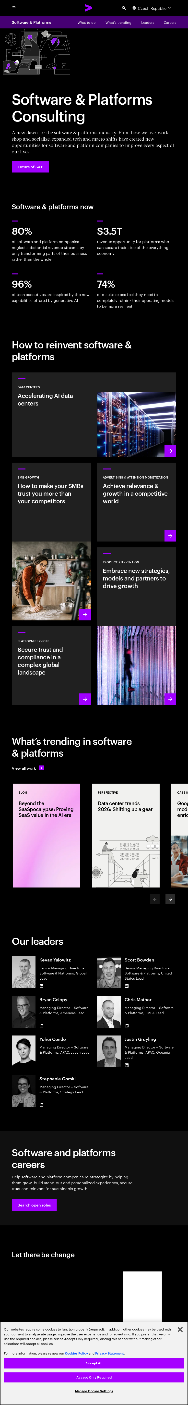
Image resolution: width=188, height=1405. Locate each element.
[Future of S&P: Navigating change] (30, 167)
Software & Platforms (31, 22)
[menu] (14, 8)
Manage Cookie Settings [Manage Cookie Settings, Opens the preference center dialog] (94, 1391)
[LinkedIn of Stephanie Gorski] (41, 1105)
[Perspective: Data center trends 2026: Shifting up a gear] (126, 835)
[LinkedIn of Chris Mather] (126, 1026)
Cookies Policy (76, 1353)
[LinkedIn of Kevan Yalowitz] (41, 986)
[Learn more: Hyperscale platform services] (51, 665)
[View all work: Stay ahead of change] (28, 768)
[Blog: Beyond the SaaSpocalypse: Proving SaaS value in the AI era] (46, 835)
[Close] (180, 1329)
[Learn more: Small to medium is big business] (51, 541)
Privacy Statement (109, 1353)
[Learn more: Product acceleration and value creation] (136, 626)
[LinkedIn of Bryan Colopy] (41, 1026)
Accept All (93, 1363)
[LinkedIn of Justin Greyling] (126, 1065)
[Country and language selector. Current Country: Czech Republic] (152, 8)
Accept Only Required (94, 1377)
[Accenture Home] (88, 8)
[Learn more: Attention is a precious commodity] (136, 502)
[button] (34, 1205)
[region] (94, 1363)
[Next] (170, 899)
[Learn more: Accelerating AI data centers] (94, 414)
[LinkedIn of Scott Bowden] (126, 986)
